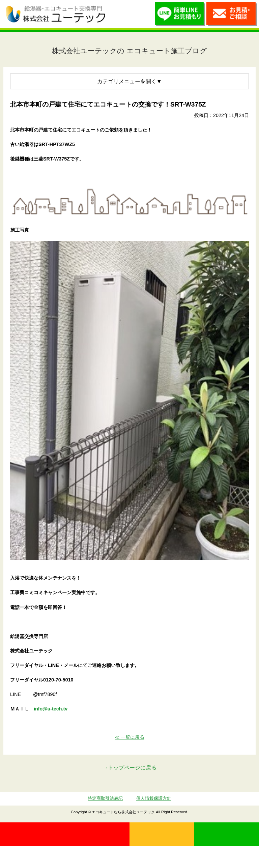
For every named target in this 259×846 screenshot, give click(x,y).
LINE (226, 834)
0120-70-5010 (65, 834)
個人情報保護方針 (153, 798)
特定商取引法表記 (105, 798)
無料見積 (162, 834)
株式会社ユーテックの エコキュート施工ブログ (129, 51)
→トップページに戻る (129, 767)
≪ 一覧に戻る (129, 737)
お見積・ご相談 (231, 16)
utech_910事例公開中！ (118, 13)
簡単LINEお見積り (180, 16)
